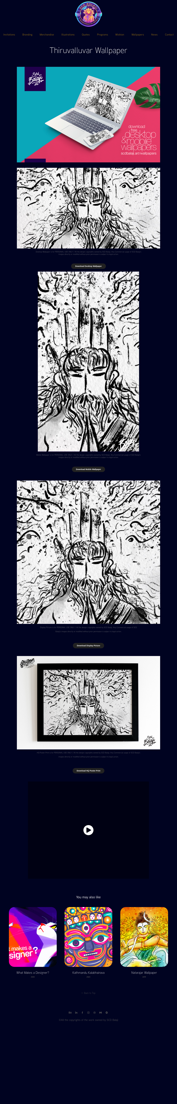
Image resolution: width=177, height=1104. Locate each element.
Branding (27, 34)
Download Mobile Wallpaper (88, 469)
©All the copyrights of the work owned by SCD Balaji (88, 1020)
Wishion (119, 34)
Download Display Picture (88, 646)
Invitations (9, 34)
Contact (169, 34)
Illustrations (68, 34)
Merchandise (47, 34)
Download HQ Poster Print (88, 771)
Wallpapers (138, 34)
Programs (102, 34)
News (154, 34)
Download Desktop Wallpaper (88, 266)
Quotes (86, 34)
